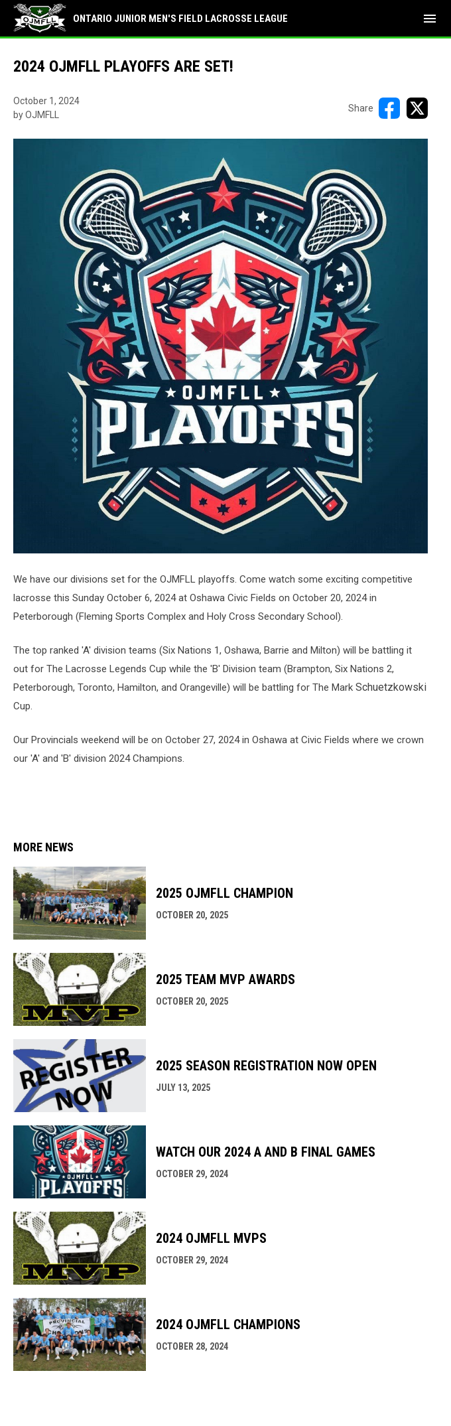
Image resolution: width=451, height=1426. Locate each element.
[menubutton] (430, 19)
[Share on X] (417, 108)
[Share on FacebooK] (389, 108)
